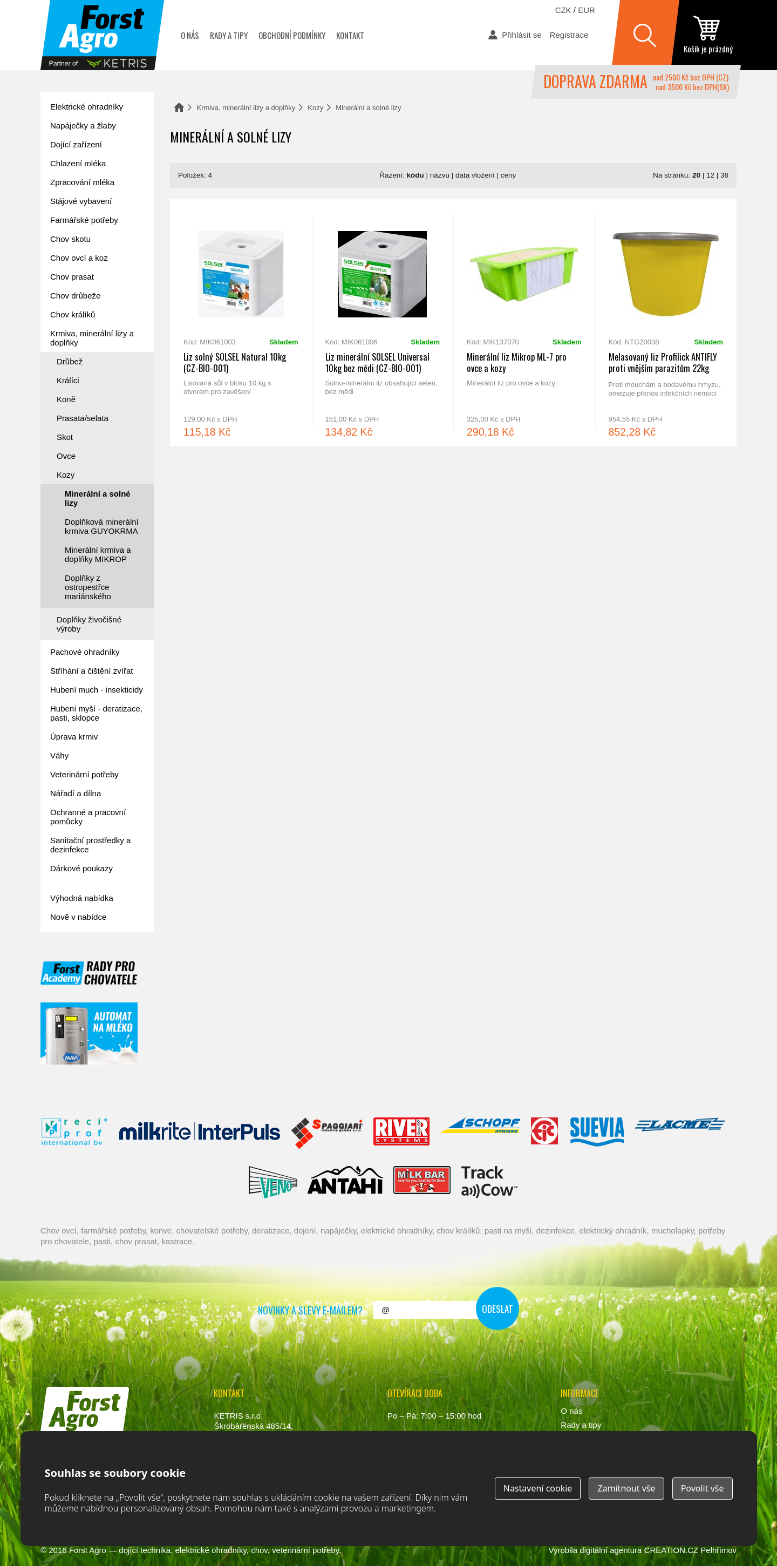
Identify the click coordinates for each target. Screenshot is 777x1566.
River (401, 1133)
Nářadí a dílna (75, 793)
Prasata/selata (82, 418)
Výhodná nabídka (81, 898)
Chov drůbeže (75, 295)
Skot (65, 437)
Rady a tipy (229, 35)
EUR (586, 10)
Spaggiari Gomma (327, 1133)
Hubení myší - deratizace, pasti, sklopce (96, 713)
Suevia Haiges (597, 1133)
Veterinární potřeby (84, 774)
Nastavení (537, 1488)
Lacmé (680, 1133)
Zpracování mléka (82, 182)
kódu (415, 175)
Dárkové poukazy (81, 868)
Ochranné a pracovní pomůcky (88, 817)
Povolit (702, 1488)
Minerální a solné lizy (98, 498)
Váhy (59, 755)
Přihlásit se (521, 34)
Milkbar (422, 1182)
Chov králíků (72, 314)
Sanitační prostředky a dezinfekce (90, 845)
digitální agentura (611, 1550)
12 (710, 175)
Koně (66, 399)
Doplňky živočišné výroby (89, 624)
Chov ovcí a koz (79, 257)
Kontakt (350, 35)
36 (724, 175)
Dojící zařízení (76, 144)
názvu (439, 175)
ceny (508, 175)
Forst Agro (87, 1550)
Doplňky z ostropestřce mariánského (88, 587)
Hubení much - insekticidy (96, 689)
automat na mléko (89, 1033)
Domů (179, 107)
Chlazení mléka (78, 163)
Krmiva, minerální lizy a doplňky (246, 108)
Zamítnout (626, 1488)
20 (696, 175)
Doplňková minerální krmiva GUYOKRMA (102, 526)
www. (81, 1447)
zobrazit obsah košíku (708, 35)
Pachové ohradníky (84, 651)
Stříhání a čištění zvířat (91, 670)
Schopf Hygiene (480, 1133)
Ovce (66, 455)
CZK (563, 10)
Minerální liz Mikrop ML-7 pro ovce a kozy (524, 322)
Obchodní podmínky (291, 35)
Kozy (315, 108)
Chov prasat (72, 276)
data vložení (475, 175)
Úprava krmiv (74, 736)
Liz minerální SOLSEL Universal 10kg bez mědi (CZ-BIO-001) (383, 322)
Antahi (345, 1182)
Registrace (569, 34)
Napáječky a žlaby (83, 125)
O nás (190, 35)
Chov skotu (70, 238)
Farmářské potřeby (84, 220)
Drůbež (70, 361)
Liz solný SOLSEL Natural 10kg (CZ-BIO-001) (241, 322)
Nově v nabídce (78, 916)
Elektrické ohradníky (86, 106)
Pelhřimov (718, 1550)
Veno (273, 1182)
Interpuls (200, 1133)
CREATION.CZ (671, 1550)
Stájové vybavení (81, 201)
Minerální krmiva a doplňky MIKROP (98, 554)
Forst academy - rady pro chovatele (89, 973)
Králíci (68, 380)
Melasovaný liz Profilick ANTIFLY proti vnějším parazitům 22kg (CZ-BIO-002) (666, 322)
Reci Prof (74, 1133)
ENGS (489, 1182)
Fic (545, 1133)
